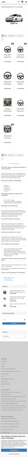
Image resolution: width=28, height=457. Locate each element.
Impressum (3, 363)
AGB (2, 376)
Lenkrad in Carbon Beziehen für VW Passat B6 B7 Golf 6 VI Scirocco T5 (7, 110)
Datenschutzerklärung (9, 447)
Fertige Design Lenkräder (9, 277)
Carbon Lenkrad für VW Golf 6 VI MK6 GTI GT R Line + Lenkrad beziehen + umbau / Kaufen (20, 110)
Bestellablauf (4, 361)
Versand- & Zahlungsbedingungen (8, 368)
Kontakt (2, 366)
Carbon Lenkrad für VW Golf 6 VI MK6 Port (20, 83)
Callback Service (4, 381)
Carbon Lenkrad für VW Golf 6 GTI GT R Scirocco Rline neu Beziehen (7, 137)
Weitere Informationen (14, 454)
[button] (2, 35)
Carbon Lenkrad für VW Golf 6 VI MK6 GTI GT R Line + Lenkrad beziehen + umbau (7, 56)
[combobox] (11, 35)
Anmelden (14, 323)
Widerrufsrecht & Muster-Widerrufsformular (10, 371)
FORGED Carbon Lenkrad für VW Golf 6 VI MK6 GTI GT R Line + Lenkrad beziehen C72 (20, 56)
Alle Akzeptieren (14, 450)
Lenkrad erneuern (5, 373)
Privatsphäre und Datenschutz (7, 379)
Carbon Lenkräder (8, 278)
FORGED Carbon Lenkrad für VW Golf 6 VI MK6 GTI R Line (7, 83)
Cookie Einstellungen (5, 383)
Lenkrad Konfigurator (8, 280)
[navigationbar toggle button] (26, 2)
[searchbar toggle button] (19, 2)
